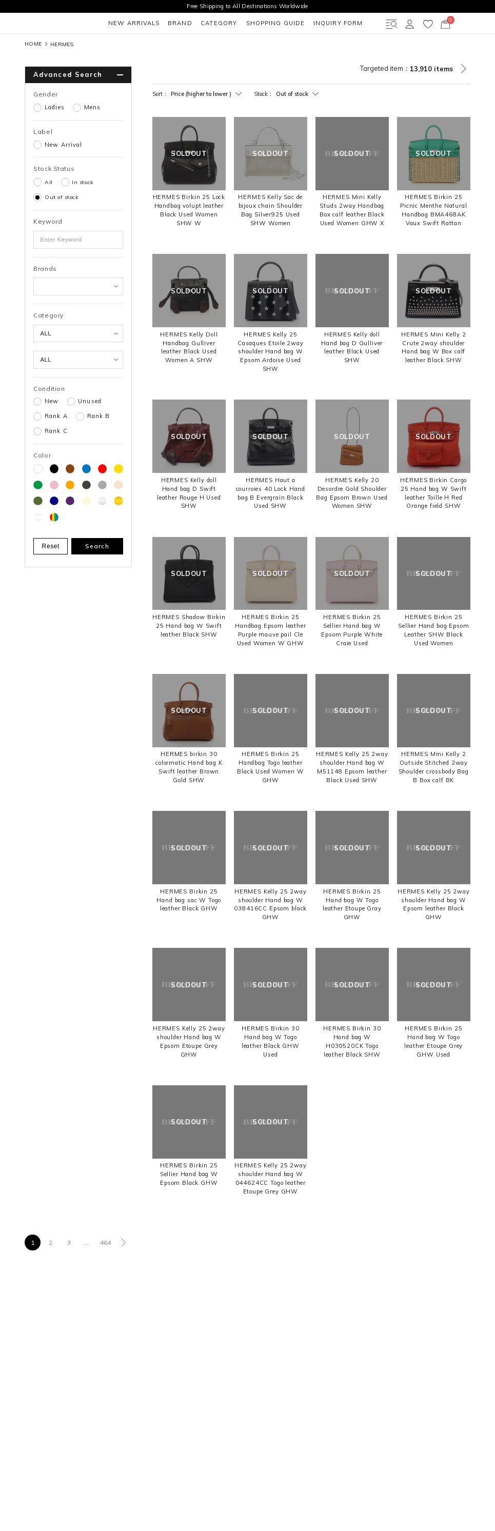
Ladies (55, 137)
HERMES (61, 73)
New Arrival (63, 174)
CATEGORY (141, 52)
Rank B (98, 446)
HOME (33, 74)
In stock (82, 211)
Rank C (56, 461)
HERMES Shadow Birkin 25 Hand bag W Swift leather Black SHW (189, 655)
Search (97, 576)
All (49, 211)
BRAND (98, 52)
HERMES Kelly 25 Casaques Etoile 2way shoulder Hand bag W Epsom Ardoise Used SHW (270, 382)
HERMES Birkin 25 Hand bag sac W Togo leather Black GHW (188, 930)
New (51, 431)
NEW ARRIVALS (47, 52)
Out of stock (61, 227)
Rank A (56, 446)
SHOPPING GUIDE (202, 52)
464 (105, 1272)
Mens (92, 137)
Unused (90, 431)
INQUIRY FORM (269, 52)
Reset (51, 576)
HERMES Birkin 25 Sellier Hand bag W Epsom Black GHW (189, 1203)
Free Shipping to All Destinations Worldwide (247, 6)
